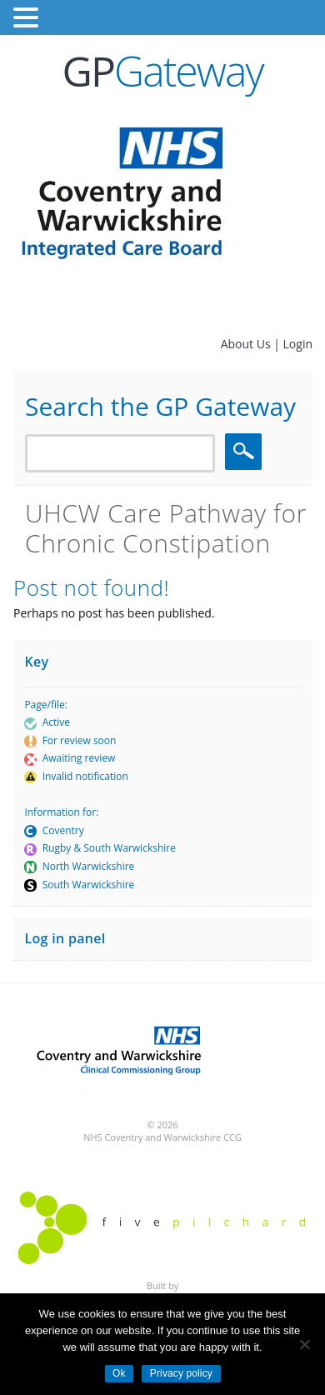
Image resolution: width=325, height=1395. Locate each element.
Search (246, 451)
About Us (247, 344)
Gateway (162, 70)
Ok (119, 1373)
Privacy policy (181, 1373)
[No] (304, 1344)
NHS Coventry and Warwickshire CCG (162, 1137)
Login (297, 344)
